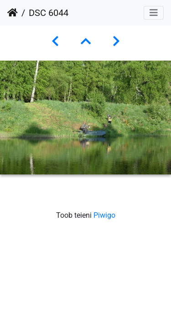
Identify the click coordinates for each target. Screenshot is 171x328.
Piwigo (104, 215)
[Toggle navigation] (154, 13)
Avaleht (12, 13)
